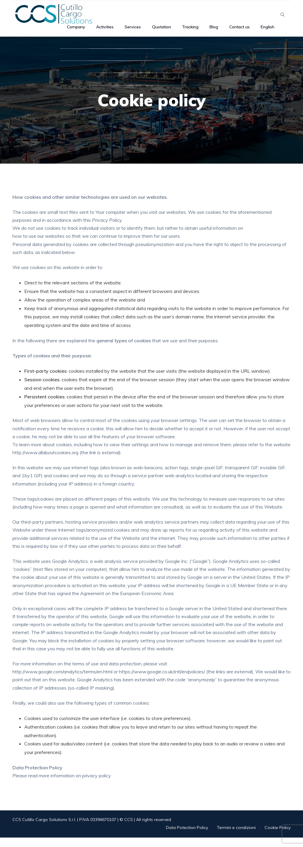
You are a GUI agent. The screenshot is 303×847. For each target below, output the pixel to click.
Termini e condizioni (236, 837)
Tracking (200, 31)
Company (101, 31)
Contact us (241, 31)
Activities (126, 31)
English (265, 31)
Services (149, 31)
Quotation (174, 31)
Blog (219, 31)
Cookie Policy (278, 837)
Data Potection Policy (187, 837)
